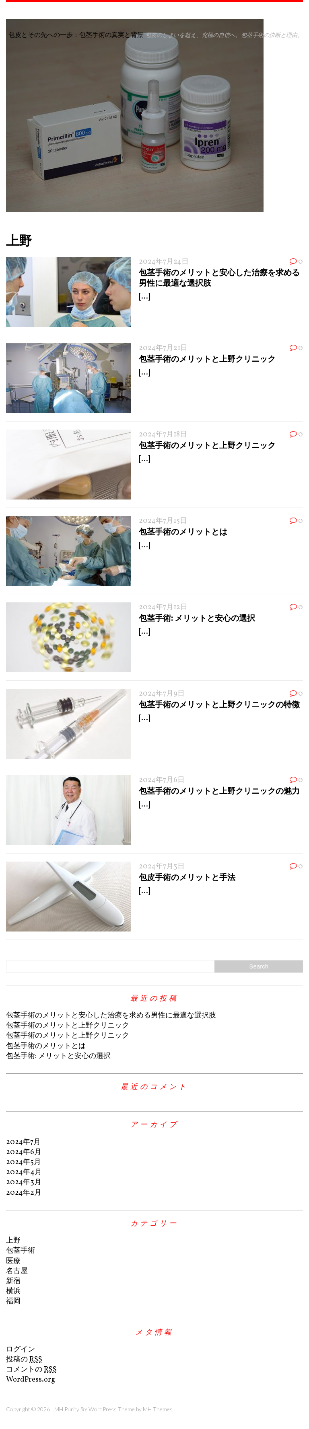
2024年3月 (23, 1182)
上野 (13, 1241)
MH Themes (158, 1409)
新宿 (13, 1281)
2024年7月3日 (162, 867)
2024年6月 (23, 1152)
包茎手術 (20, 1251)
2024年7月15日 (163, 521)
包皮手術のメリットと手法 (187, 877)
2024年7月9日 (162, 694)
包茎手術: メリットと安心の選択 (197, 617)
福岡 (13, 1301)
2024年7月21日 (163, 348)
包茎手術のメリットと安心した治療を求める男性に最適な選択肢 (111, 1016)
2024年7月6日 (162, 780)
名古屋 (17, 1271)
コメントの (31, 1370)
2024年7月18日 (163, 435)
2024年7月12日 (163, 607)
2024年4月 (24, 1172)
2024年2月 (23, 1193)
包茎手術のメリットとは (183, 531)
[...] (144, 297)
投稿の (24, 1360)
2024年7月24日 (164, 262)
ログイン (20, 1350)
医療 (13, 1261)
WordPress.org (30, 1380)
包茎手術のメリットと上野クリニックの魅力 (219, 790)
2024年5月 (23, 1162)
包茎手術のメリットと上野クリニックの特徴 (219, 704)
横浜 (13, 1291)
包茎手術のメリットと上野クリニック (207, 358)
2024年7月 (23, 1142)
